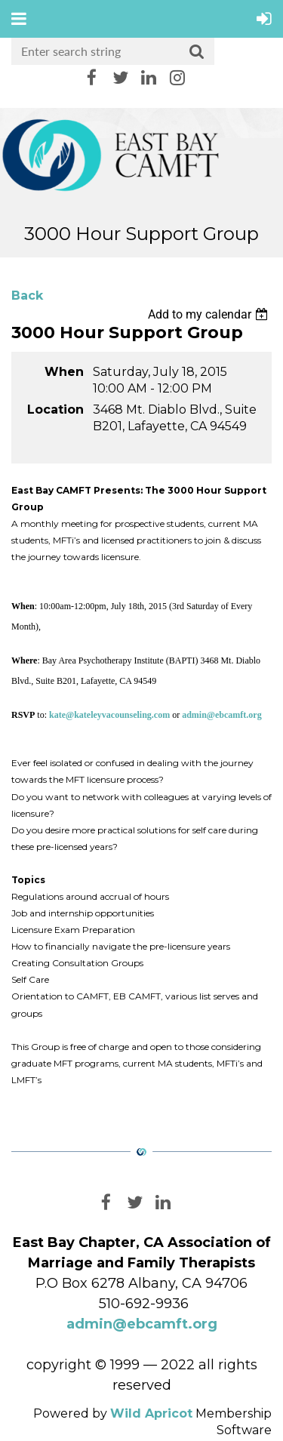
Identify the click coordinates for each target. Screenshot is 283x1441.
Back (27, 295)
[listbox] (210, 314)
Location (55, 409)
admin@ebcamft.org (141, 1324)
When (64, 372)
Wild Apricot (151, 1413)
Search (197, 52)
